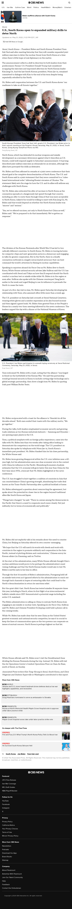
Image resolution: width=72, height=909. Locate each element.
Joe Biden (21, 754)
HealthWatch (45, 7)
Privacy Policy (7, 821)
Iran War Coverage (9, 784)
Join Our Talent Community (12, 877)
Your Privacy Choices (10, 829)
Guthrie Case (20, 7)
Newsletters (6, 846)
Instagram (5, 808)
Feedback (6, 884)
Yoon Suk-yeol (33, 754)
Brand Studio (7, 857)
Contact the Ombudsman (11, 888)
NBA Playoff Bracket (9, 791)
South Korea (11, 754)
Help (4, 881)
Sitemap (5, 860)
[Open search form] (69, 3)
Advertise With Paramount (12, 874)
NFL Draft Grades (8, 787)
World (29, 7)
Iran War (10, 7)
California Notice (8, 825)
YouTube (5, 801)
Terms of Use (7, 832)
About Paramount (8, 870)
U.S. (3, 7)
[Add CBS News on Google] (13, 42)
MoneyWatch (57, 7)
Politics (36, 7)
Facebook (6, 804)
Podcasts (5, 849)
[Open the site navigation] (13, 3)
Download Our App (9, 853)
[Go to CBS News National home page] (36, 3)
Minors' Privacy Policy (10, 836)
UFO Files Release (9, 780)
